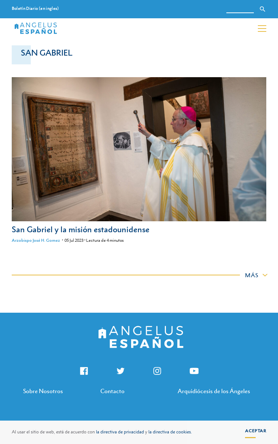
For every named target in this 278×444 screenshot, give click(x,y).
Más (252, 275)
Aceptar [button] (255, 430)
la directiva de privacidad (120, 432)
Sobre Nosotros (43, 391)
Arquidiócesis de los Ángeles (214, 391)
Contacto (112, 391)
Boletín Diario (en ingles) (35, 8)
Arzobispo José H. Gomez (36, 240)
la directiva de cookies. (170, 432)
